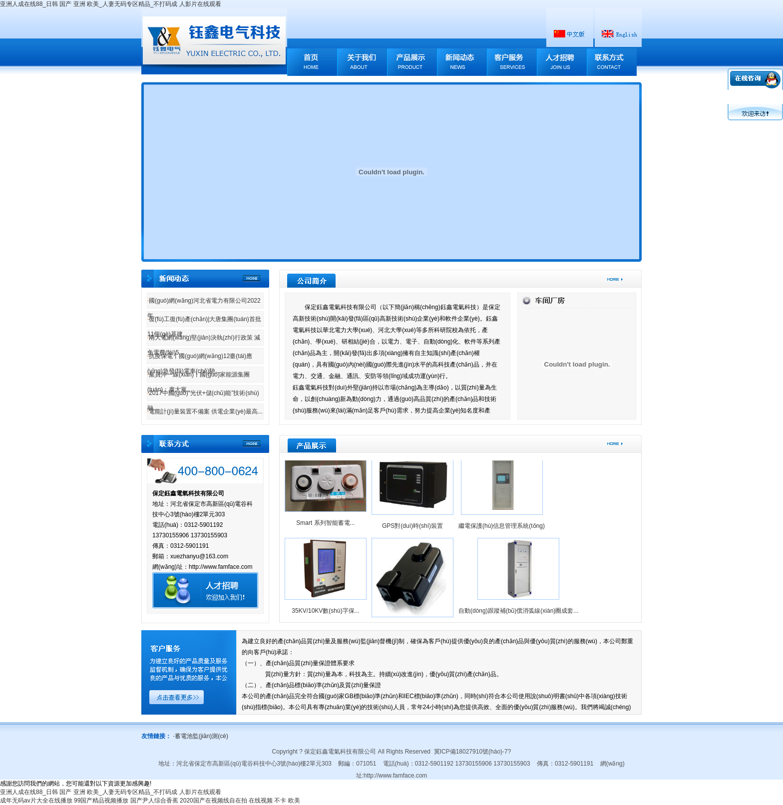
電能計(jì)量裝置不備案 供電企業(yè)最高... (205, 411)
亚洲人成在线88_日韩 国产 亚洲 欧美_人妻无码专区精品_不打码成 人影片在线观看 (110, 3)
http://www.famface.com (395, 775)
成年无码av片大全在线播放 (36, 800)
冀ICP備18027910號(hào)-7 (471, 751)
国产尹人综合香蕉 (154, 800)
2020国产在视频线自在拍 (213, 800)
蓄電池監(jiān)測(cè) (200, 736)
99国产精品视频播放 (101, 800)
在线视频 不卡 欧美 (274, 800)
